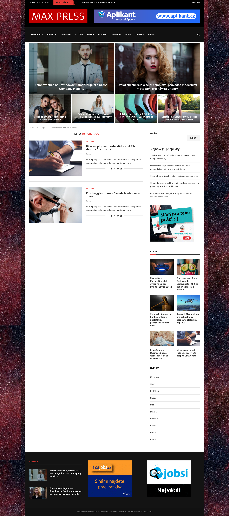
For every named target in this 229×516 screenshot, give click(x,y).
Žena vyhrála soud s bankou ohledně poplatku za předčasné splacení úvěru (160, 320)
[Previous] (77, 2)
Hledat (153, 133)
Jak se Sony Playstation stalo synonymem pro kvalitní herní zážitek (161, 282)
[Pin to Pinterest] (118, 168)
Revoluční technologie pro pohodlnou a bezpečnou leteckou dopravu (188, 318)
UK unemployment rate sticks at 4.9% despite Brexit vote (110, 148)
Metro (90, 35)
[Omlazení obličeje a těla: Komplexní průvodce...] (157, 68)
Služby (79, 35)
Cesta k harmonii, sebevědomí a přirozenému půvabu (50, 118)
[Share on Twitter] (114, 168)
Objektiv (51, 35)
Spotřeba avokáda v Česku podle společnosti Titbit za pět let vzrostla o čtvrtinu (187, 284)
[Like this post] (108, 168)
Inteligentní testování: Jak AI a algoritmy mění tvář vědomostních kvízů (135, 117)
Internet (103, 35)
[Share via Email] (121, 168)
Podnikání (66, 35)
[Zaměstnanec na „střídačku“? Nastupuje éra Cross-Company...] (71, 68)
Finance (140, 35)
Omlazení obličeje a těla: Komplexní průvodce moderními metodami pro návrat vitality (65, 491)
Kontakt (196, 2)
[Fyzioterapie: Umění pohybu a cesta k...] (179, 108)
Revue (128, 35)
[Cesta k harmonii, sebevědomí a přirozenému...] (50, 108)
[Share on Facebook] (111, 168)
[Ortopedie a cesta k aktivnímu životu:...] (93, 108)
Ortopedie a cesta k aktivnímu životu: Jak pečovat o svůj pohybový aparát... (93, 117)
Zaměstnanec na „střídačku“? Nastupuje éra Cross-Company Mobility (113, 2)
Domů (31, 127)
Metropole (37, 35)
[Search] (198, 35)
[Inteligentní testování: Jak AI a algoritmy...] (136, 108)
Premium (116, 35)
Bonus (151, 35)
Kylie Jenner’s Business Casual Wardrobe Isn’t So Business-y (159, 354)
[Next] (80, 2)
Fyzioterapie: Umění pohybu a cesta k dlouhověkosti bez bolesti (179, 118)
